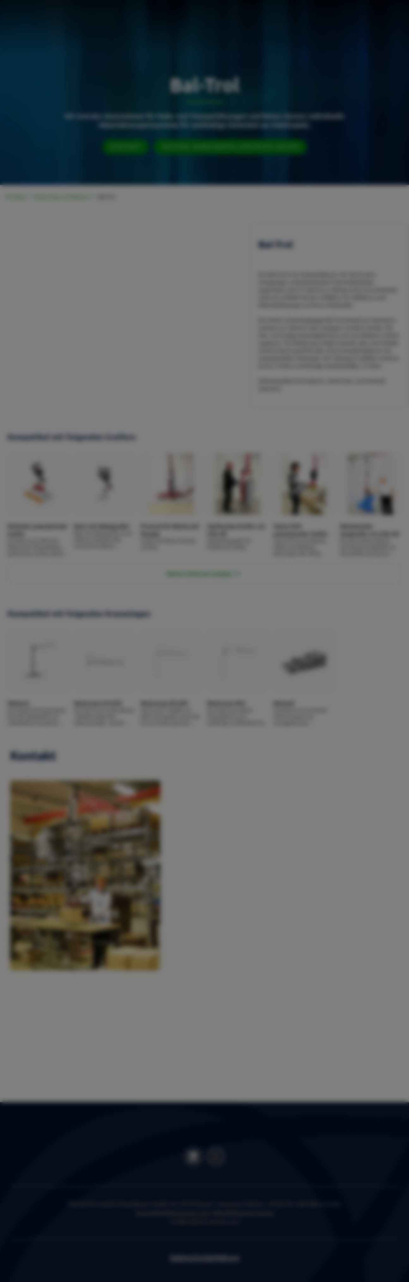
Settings (263, 682)
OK (295, 682)
